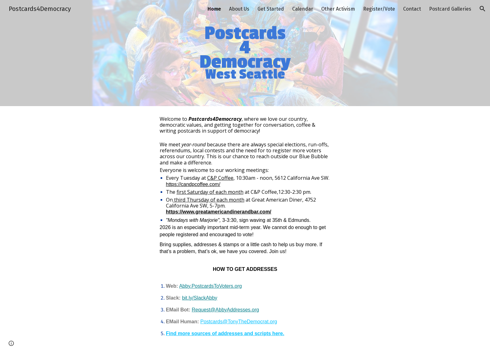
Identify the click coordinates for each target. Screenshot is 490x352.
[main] (245, 53)
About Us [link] (239, 9)
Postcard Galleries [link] (450, 9)
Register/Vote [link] (379, 9)
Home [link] (214, 9)
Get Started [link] (271, 9)
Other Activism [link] (338, 9)
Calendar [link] (302, 9)
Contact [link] (412, 9)
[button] (482, 8)
